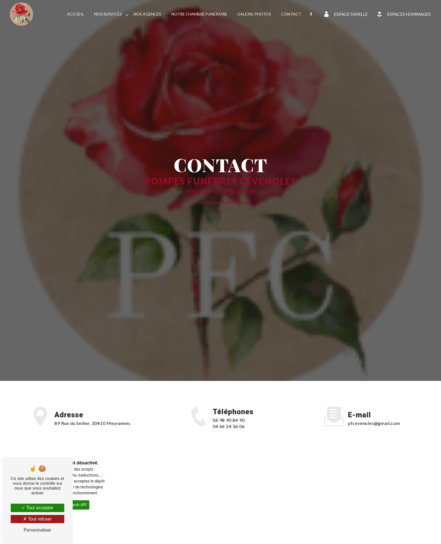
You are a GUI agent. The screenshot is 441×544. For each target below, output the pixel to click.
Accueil (75, 14)
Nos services (108, 14)
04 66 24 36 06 (229, 426)
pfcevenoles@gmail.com (374, 423)
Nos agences (147, 14)
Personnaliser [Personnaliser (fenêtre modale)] (37, 530)
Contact (291, 14)
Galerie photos (254, 14)
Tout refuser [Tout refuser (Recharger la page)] (37, 519)
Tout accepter (37, 507)
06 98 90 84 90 (229, 420)
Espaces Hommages (403, 14)
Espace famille (345, 14)
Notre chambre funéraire (199, 14)
